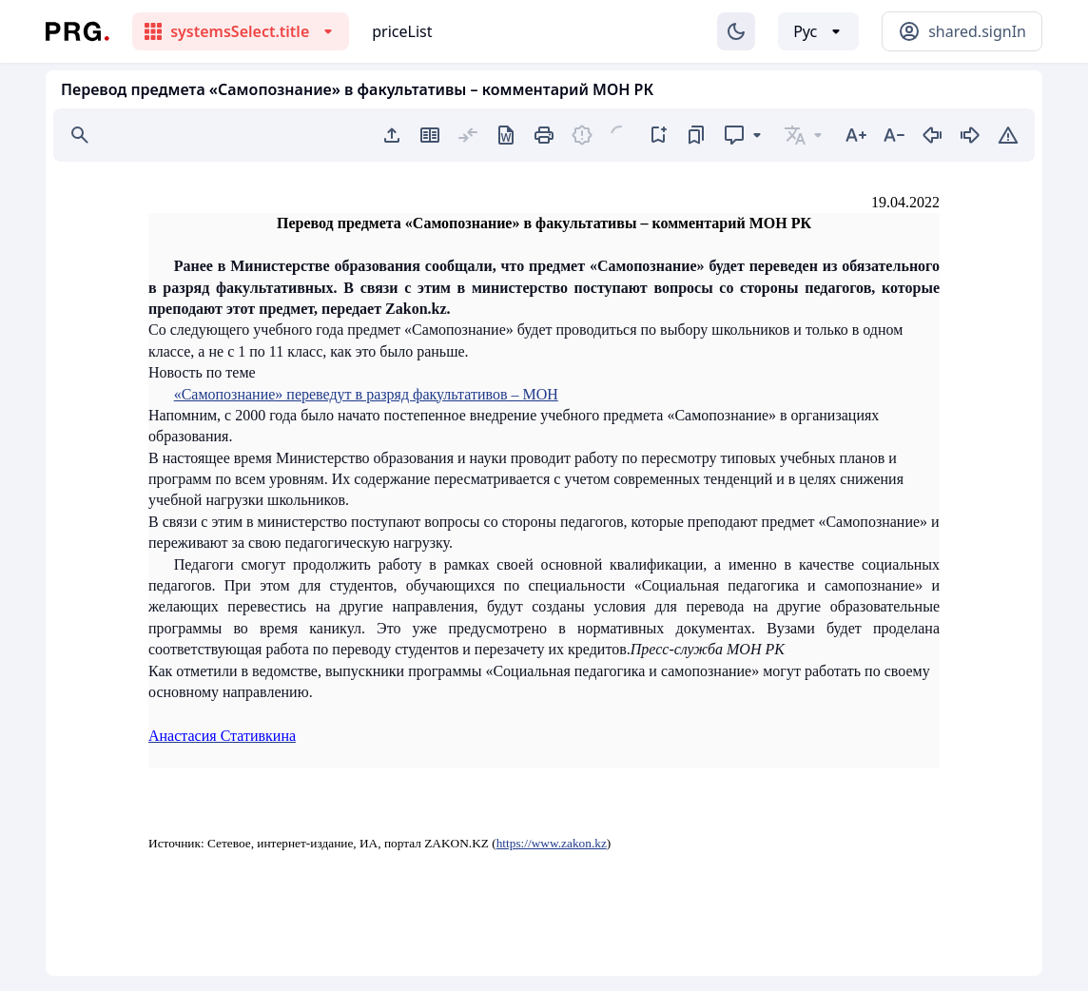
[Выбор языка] (818, 31)
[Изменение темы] (736, 31)
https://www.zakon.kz (551, 843)
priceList (402, 31)
